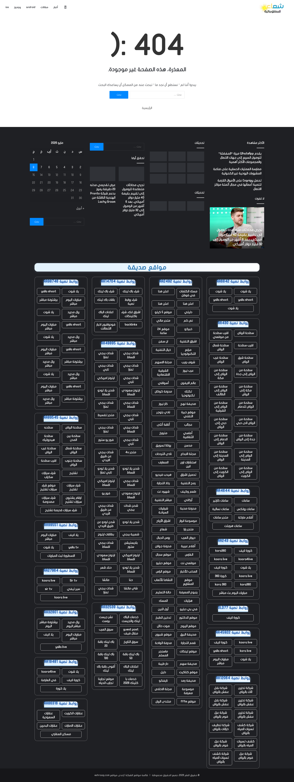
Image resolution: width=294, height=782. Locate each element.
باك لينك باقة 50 (131, 656)
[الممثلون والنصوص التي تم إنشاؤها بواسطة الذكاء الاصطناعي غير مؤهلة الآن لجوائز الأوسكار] (158, 168)
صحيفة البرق (188, 634)
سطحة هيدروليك (48, 438)
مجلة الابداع (188, 454)
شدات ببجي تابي (105, 367)
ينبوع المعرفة (188, 592)
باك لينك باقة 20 (106, 643)
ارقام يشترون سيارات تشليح (73, 499)
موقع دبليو (163, 563)
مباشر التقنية (163, 500)
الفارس (188, 554)
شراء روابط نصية (131, 301)
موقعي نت (188, 563)
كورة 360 (220, 576)
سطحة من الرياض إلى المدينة (245, 455)
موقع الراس (163, 571)
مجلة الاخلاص (163, 689)
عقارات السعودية (48, 715)
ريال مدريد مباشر (73, 314)
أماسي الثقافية (188, 435)
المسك (163, 600)
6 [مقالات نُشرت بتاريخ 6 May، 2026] (49, 167)
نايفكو (163, 680)
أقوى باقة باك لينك (106, 668)
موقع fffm (188, 701)
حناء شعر (106, 567)
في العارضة (48, 680)
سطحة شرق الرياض (245, 359)
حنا (131, 580)
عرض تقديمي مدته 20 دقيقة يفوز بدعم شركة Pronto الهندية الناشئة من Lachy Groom (102, 193)
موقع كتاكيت (188, 672)
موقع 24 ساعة (163, 331)
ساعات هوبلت (233, 526)
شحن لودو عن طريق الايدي (106, 524)
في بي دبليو (188, 609)
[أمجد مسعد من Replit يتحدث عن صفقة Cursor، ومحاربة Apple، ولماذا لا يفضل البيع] (195, 179)
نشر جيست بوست (106, 619)
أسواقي (163, 383)
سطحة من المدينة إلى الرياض (220, 455)
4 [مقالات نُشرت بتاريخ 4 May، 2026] (64, 167)
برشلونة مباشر (49, 299)
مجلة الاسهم (163, 362)
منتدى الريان (163, 701)
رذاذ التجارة (163, 483)
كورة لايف (245, 550)
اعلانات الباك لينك (105, 314)
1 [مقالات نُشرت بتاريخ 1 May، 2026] (33, 159)
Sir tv (73, 580)
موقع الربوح (188, 626)
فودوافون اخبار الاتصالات (105, 326)
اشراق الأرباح (163, 520)
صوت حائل (163, 626)
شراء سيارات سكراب (49, 475)
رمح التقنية (188, 483)
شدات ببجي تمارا (105, 355)
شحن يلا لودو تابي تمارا (106, 470)
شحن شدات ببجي (131, 507)
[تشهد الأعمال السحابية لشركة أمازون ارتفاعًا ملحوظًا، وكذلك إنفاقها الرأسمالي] (158, 179)
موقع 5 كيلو (163, 312)
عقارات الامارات (73, 725)
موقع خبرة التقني (188, 414)
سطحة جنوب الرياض (73, 462)
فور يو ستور (106, 439)
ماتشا (105, 580)
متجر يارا (188, 529)
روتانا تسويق (163, 445)
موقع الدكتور (188, 617)
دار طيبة (163, 663)
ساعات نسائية (220, 509)
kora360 (220, 550)
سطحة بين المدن (73, 438)
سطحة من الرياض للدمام (246, 404)
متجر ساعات (220, 517)
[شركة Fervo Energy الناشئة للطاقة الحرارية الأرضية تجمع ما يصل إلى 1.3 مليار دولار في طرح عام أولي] (195, 168)
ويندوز (17, 7)
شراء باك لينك (131, 291)
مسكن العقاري (61, 734)
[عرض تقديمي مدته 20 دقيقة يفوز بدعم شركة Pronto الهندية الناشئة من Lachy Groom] (176, 156)
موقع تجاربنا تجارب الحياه (106, 681)
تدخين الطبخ (163, 617)
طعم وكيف (188, 491)
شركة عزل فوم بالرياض (220, 714)
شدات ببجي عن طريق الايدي (105, 456)
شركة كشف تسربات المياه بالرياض (245, 729)
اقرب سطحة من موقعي (221, 335)
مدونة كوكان (163, 391)
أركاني (188, 500)
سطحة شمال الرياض (220, 347)
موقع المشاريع (188, 582)
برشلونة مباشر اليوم (49, 624)
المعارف (163, 462)
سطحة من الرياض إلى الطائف (220, 390)
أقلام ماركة (245, 517)
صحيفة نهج (188, 403)
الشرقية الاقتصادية (163, 372)
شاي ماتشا (131, 588)
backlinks (131, 324)
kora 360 (220, 584)
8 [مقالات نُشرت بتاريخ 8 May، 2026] (33, 167)
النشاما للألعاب (163, 580)
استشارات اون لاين (188, 464)
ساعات (246, 500)
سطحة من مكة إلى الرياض (245, 390)
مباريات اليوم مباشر (221, 661)
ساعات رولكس (245, 509)
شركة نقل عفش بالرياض (221, 690)
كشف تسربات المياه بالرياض (245, 743)
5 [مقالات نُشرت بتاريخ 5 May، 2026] (57, 167)
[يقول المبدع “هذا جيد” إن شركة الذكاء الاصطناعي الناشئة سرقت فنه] (176, 168)
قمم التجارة (188, 643)
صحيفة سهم (188, 663)
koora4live (245, 559)
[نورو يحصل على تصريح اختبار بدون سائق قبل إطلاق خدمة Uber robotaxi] (158, 156)
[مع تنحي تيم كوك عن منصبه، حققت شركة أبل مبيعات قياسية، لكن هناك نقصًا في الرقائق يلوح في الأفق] (176, 179)
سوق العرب (106, 629)
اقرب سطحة (245, 345)
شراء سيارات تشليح (73, 487)
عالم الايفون (188, 383)
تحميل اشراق (188, 474)
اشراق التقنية (188, 341)
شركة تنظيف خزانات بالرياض (220, 727)
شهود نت (163, 491)
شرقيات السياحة (163, 510)
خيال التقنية (163, 349)
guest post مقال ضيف (130, 631)
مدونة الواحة (163, 643)
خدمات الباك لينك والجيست (131, 619)
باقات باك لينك (106, 299)
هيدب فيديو (163, 474)
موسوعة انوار (188, 520)
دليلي (188, 312)
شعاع (163, 529)
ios (7, 7)
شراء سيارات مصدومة (49, 499)
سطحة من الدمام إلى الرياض (220, 439)
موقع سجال (163, 554)
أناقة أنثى (163, 424)
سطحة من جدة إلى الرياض (245, 437)
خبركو (188, 329)
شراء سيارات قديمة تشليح (61, 510)
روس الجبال (163, 537)
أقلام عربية (188, 546)
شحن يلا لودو (130, 522)
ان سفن (163, 341)
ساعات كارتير (220, 500)
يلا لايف (73, 535)
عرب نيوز (188, 370)
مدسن (188, 445)
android (30, 7)
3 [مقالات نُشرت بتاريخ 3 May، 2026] (72, 167)
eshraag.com (102, 775)
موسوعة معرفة (188, 691)
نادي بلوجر (163, 412)
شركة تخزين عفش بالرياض (246, 702)
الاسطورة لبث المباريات (61, 555)
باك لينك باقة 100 (106, 656)
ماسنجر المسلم (163, 653)
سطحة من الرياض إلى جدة (245, 372)
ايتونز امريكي (106, 378)
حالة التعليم (163, 592)
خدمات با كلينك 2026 (130, 681)
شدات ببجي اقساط (130, 355)
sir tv (48, 589)
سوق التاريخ (131, 641)
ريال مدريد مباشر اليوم (73, 624)
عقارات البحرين (48, 725)
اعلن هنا (163, 291)
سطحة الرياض (245, 333)
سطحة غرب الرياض (220, 359)
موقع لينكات (188, 651)
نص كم (188, 320)
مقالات (44, 7)
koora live (220, 559)
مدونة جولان (163, 546)
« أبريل (80, 208)
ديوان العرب (188, 537)
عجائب (188, 424)
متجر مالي (163, 320)
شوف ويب (188, 362)
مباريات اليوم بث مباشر (233, 592)
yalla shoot (245, 299)
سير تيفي (73, 589)
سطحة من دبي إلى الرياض (220, 423)
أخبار (55, 7)
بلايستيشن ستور (131, 544)
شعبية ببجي (130, 534)
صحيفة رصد (188, 680)
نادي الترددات (163, 454)
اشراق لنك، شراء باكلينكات (130, 314)
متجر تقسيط (106, 415)
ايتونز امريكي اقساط (106, 483)
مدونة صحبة (188, 508)
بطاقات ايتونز (106, 534)
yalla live (61, 646)
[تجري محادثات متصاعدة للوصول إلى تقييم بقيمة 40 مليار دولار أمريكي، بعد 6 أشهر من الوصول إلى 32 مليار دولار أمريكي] (195, 156)
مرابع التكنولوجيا (188, 351)
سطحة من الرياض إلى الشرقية (220, 406)
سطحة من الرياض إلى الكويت (245, 472)
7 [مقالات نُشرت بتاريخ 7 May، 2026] (41, 167)
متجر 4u (130, 452)
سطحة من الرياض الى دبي (245, 421)
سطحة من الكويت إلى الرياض (220, 472)
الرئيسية (147, 108)
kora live (245, 650)
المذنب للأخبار (188, 571)
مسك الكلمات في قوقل (188, 293)
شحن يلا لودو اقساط (106, 392)
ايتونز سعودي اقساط (131, 392)
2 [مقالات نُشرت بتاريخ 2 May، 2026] (80, 167)
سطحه (48, 427)
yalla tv (73, 547)
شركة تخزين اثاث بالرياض (245, 690)
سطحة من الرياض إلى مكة (220, 374)
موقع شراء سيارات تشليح (48, 487)
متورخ (163, 433)
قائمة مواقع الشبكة (137, 775)
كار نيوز (163, 403)
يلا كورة (61, 688)
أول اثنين (163, 609)
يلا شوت (245, 291)
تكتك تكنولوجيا (188, 393)
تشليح (73, 473)
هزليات (188, 600)
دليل (163, 672)
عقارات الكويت (73, 713)
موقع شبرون (163, 634)
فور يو (106, 493)
